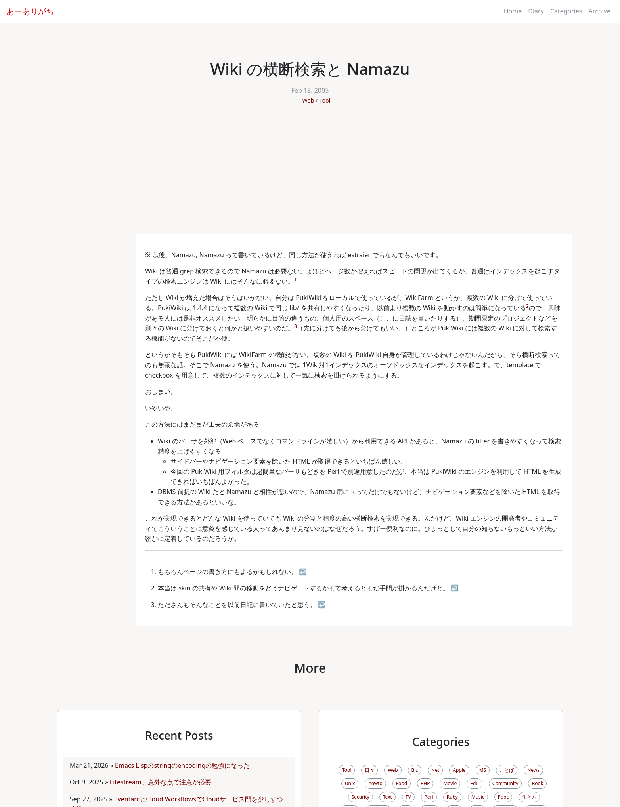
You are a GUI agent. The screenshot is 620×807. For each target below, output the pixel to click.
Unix (350, 783)
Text (387, 797)
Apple (459, 770)
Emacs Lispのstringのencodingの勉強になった (182, 765)
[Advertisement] (310, 174)
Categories (566, 11)
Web (308, 100)
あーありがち (30, 11)
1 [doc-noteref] (295, 279)
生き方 (529, 797)
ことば (506, 770)
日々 (369, 770)
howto (375, 783)
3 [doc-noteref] (295, 326)
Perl (429, 797)
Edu (474, 783)
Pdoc (503, 797)
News (533, 770)
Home (513, 11)
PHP (425, 783)
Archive (599, 11)
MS (482, 770)
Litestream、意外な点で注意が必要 (160, 782)
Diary (536, 11)
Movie (450, 783)
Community (505, 783)
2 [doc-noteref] (527, 306)
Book (537, 783)
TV (408, 797)
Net (435, 770)
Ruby (452, 797)
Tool (324, 100)
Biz (414, 770)
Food (401, 783)
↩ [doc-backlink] (303, 571)
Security (360, 797)
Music (477, 797)
